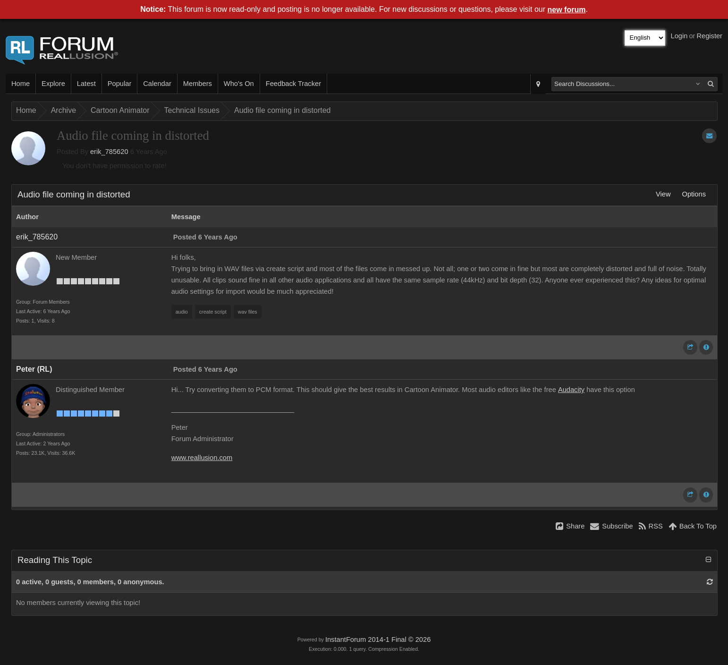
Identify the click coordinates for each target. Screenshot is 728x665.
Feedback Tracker (293, 84)
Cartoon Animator (120, 110)
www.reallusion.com (202, 457)
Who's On (239, 84)
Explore (53, 84)
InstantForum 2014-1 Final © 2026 (378, 639)
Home (20, 84)
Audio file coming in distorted (282, 110)
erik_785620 (109, 151)
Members (198, 84)
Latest (86, 84)
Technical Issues (192, 110)
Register (709, 36)
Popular (119, 84)
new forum (567, 10)
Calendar (157, 84)
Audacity (571, 389)
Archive (63, 110)
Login (679, 36)
